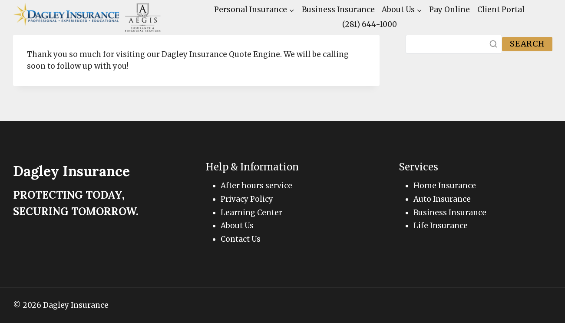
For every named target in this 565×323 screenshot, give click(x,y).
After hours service (256, 185)
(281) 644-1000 (369, 24)
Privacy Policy (247, 199)
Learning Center (251, 212)
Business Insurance (338, 9)
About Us (237, 225)
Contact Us (241, 239)
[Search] (454, 44)
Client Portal (501, 9)
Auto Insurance (442, 199)
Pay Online (449, 9)
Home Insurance (444, 185)
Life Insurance (440, 225)
